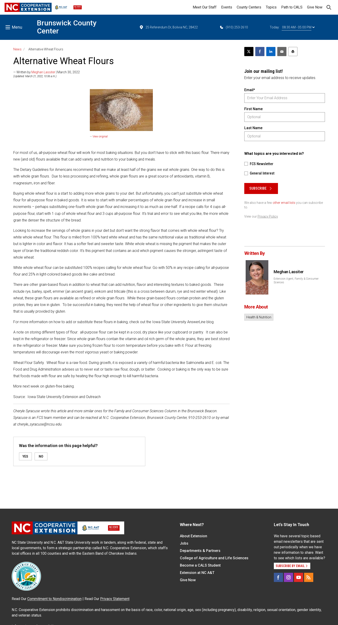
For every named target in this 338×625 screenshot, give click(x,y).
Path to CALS (291, 7)
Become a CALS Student (200, 565)
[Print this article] (292, 51)
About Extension (193, 536)
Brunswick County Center (66, 27)
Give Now (314, 7)
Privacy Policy (268, 216)
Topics (271, 7)
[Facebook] (278, 577)
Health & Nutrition (258, 317)
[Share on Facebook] (259, 51)
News (17, 49)
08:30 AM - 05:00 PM (298, 27)
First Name (253, 109)
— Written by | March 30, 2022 (46, 72)
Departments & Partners (200, 551)
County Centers (249, 7)
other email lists (284, 203)
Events (226, 7)
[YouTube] (298, 577)
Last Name (253, 128)
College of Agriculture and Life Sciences (214, 558)
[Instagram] (288, 577)
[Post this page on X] (248, 51)
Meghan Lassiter (43, 72)
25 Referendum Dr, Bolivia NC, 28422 (168, 27)
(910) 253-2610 (233, 27)
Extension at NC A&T (197, 572)
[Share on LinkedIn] (270, 51)
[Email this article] (281, 51)
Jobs (184, 543)
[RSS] (308, 577)
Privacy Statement (114, 599)
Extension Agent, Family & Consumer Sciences (296, 280)
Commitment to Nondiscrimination (54, 599)
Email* (249, 90)
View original (100, 136)
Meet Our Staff (205, 7)
